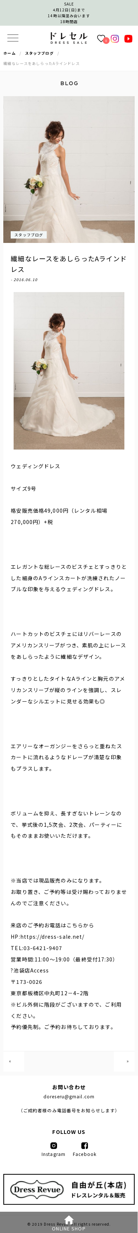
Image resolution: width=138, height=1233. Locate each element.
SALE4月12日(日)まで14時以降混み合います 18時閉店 (69, 12)
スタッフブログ (28, 234)
